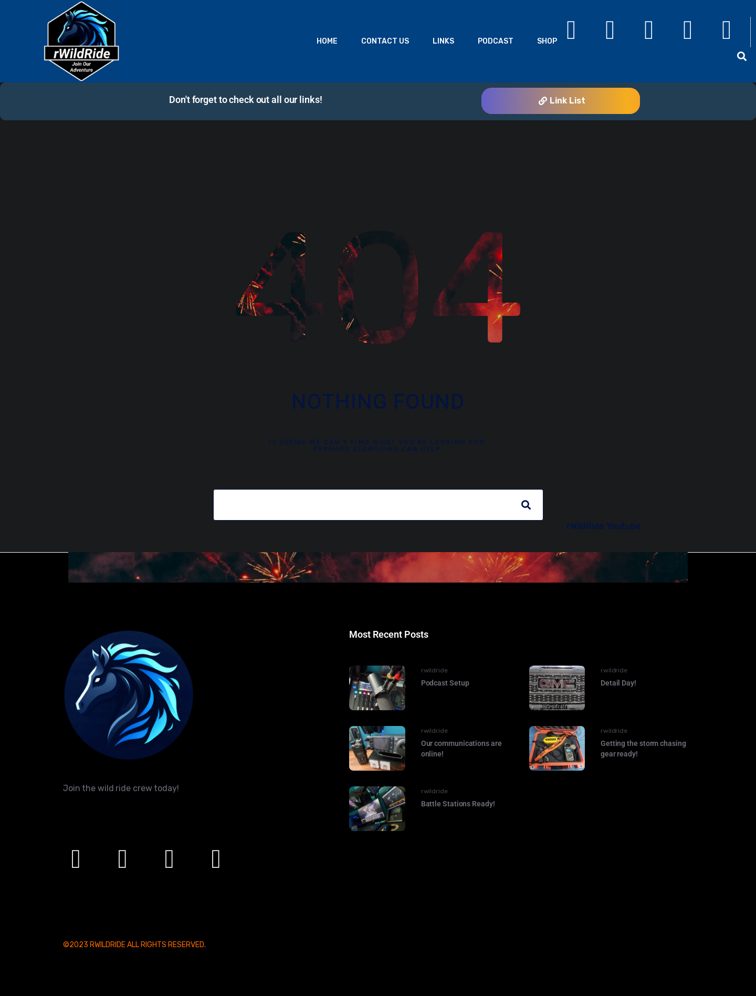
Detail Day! (618, 683)
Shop (547, 41)
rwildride (434, 670)
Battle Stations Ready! (458, 804)
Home (327, 41)
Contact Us (385, 41)
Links (443, 41)
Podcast (495, 41)
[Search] (526, 505)
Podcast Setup (445, 683)
